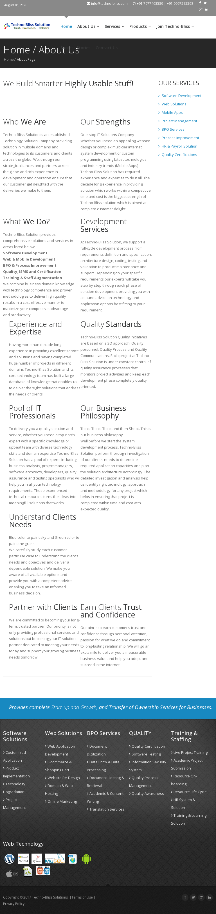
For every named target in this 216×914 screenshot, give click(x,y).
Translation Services (105, 809)
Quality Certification (147, 746)
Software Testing (145, 754)
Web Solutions (172, 104)
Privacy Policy (13, 903)
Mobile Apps (170, 112)
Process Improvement (178, 137)
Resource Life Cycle (189, 791)
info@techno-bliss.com (107, 3)
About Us (88, 26)
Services (114, 26)
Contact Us (107, 47)
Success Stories (75, 47)
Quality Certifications (177, 154)
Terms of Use (82, 897)
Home (66, 26)
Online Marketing (61, 801)
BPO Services (171, 129)
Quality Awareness (146, 793)
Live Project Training (189, 752)
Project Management (177, 120)
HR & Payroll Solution (177, 146)
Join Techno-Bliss (175, 26)
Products (140, 26)
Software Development (179, 95)
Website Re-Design (62, 777)
